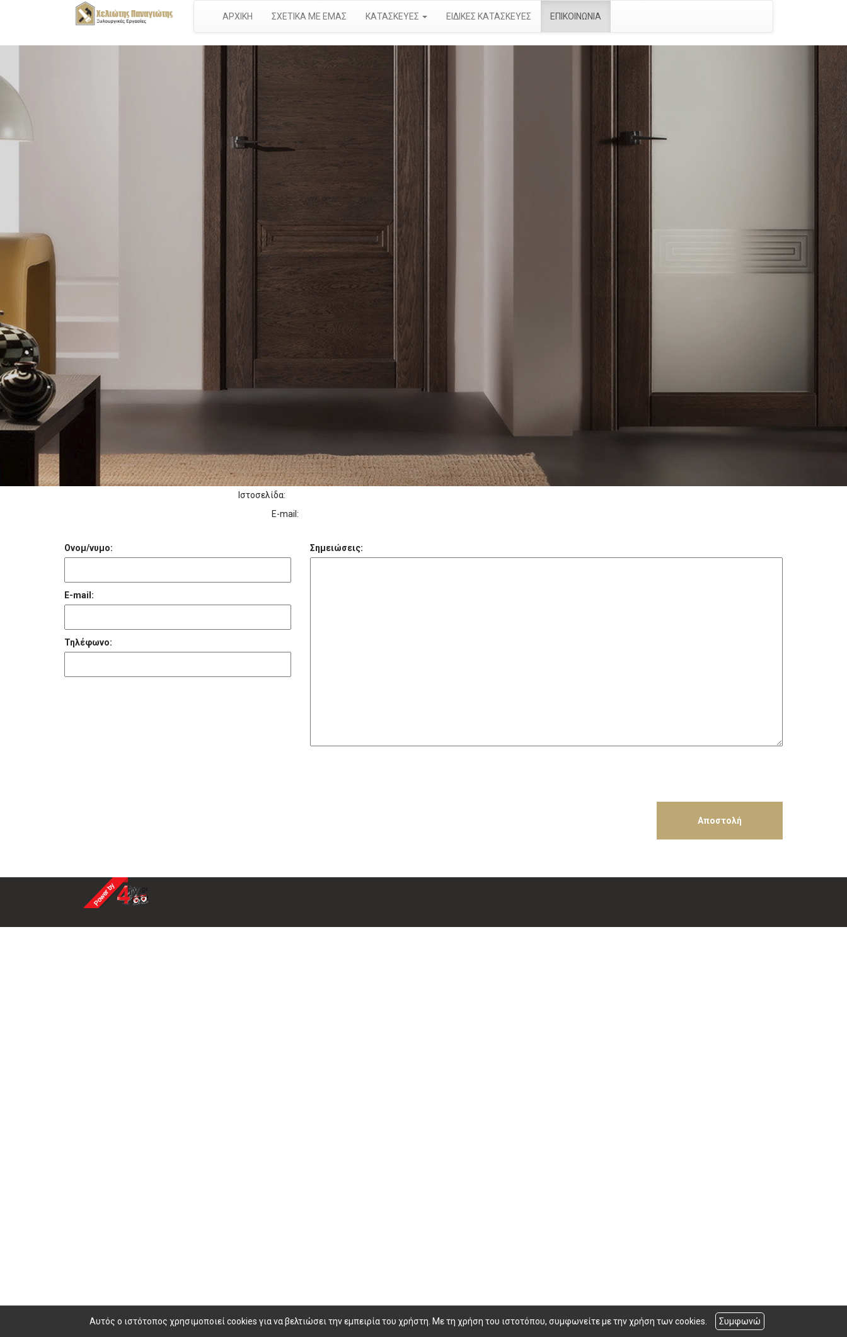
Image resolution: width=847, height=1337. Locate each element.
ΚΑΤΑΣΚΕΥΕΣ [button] (396, 16)
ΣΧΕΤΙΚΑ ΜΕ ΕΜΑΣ (309, 16)
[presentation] (406, 777)
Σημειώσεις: (336, 548)
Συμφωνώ (740, 1321)
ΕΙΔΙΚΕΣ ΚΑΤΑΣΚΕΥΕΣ (488, 16)
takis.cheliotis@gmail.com (357, 514)
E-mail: (79, 595)
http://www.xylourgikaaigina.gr (350, 495)
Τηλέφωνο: (88, 642)
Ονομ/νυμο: (88, 548)
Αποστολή (720, 821)
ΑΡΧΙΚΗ (237, 16)
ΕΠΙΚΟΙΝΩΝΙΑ (575, 16)
